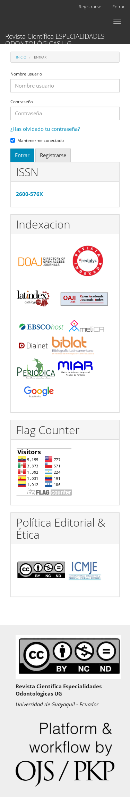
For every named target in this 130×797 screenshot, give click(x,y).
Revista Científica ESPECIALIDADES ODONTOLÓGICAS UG (54, 38)
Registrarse (90, 6)
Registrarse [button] (53, 155)
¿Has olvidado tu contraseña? (45, 128)
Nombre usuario (26, 74)
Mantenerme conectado (37, 140)
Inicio (21, 57)
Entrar (118, 6)
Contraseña (21, 102)
